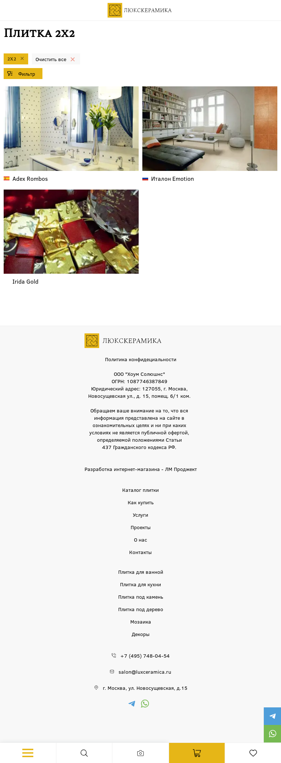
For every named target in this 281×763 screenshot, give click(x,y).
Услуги (140, 514)
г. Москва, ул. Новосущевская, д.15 (145, 687)
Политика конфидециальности (140, 359)
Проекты (141, 527)
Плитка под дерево (140, 609)
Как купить (141, 502)
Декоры (141, 633)
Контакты (140, 552)
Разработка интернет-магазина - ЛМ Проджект (141, 468)
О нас (140, 539)
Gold (25, 281)
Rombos (30, 178)
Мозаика (140, 621)
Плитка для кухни (140, 584)
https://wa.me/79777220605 (272, 734)
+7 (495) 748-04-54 (145, 655)
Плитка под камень (140, 596)
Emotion (172, 178)
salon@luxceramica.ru (145, 671)
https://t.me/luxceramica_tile (272, 716)
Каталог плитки (140, 489)
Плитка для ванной (140, 571)
